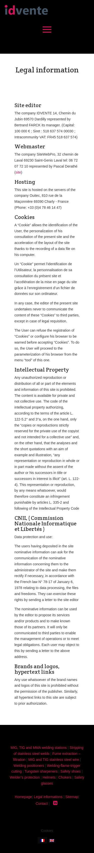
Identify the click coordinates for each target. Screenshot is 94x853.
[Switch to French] (42, 840)
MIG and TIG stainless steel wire (53, 760)
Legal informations (48, 797)
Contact (42, 804)
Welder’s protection (25, 777)
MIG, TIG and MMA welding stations (39, 748)
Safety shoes (70, 771)
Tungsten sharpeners (41, 771)
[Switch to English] (52, 840)
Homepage (23, 797)
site (18, 172)
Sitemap (71, 797)
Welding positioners (29, 766)
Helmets (49, 777)
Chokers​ (64, 777)
